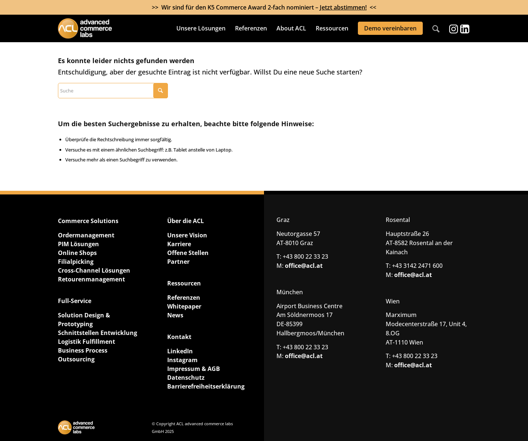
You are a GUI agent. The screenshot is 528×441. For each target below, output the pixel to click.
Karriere (179, 244)
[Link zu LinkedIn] (464, 28)
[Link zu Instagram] (453, 28)
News (175, 315)
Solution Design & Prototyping (84, 319)
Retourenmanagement (91, 279)
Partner (178, 262)
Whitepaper (184, 306)
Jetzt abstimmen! (343, 7)
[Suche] (436, 28)
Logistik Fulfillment (86, 342)
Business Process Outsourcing (82, 354)
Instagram (182, 360)
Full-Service (74, 301)
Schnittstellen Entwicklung (97, 333)
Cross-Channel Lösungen (94, 270)
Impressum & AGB (193, 369)
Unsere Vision (187, 235)
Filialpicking (76, 262)
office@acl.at (304, 266)
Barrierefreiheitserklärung (206, 386)
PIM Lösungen (78, 244)
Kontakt (179, 337)
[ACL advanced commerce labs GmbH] (99, 28)
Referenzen (183, 298)
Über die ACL (185, 221)
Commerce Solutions (88, 221)
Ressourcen (184, 283)
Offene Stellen (188, 253)
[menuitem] (201, 28)
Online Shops (77, 253)
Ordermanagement (86, 235)
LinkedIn (180, 351)
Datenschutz (186, 377)
